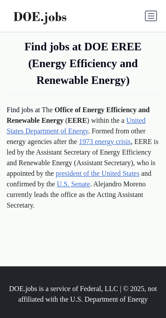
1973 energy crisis (105, 141)
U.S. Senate (73, 184)
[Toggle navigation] (151, 16)
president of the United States (97, 173)
